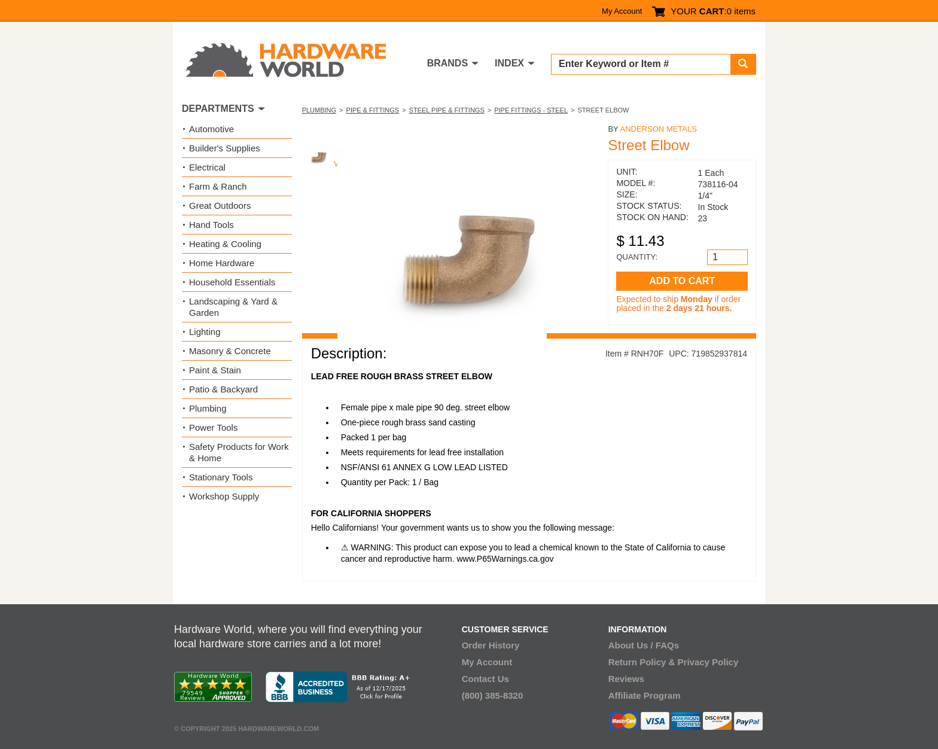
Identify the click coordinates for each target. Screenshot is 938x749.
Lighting (205, 332)
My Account (622, 11)
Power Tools (213, 427)
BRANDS (447, 63)
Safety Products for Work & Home (238, 452)
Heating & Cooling (225, 244)
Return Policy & (641, 662)
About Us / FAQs (643, 645)
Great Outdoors (220, 205)
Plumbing (319, 110)
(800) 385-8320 (492, 695)
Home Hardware (221, 263)
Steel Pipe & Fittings (447, 110)
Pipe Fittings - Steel (531, 110)
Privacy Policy (708, 662)
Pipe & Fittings (373, 110)
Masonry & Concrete (230, 351)
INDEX (509, 63)
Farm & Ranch (218, 186)
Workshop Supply (224, 496)
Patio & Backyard (223, 389)
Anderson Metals (658, 128)
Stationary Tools (220, 477)
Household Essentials (232, 282)
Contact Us (485, 679)
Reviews (626, 679)
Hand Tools (211, 225)
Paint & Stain (215, 370)
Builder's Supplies (224, 148)
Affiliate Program (644, 695)
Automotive (211, 129)
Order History (491, 645)
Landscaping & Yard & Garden (233, 307)
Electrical (207, 167)
